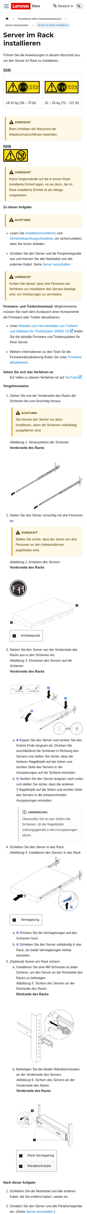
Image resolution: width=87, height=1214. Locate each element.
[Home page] (7, 19)
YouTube (73, 377)
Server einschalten (39, 1211)
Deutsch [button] (61, 6)
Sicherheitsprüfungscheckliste (31, 238)
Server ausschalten (57, 264)
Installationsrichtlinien (40, 233)
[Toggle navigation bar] (6, 6)
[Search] (79, 6)
